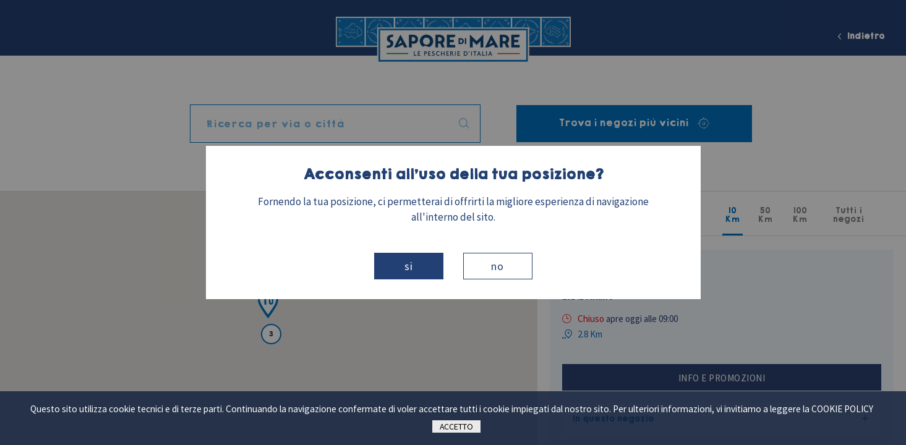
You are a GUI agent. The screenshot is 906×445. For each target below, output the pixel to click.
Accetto (456, 426)
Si (408, 266)
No (497, 266)
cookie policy (842, 409)
